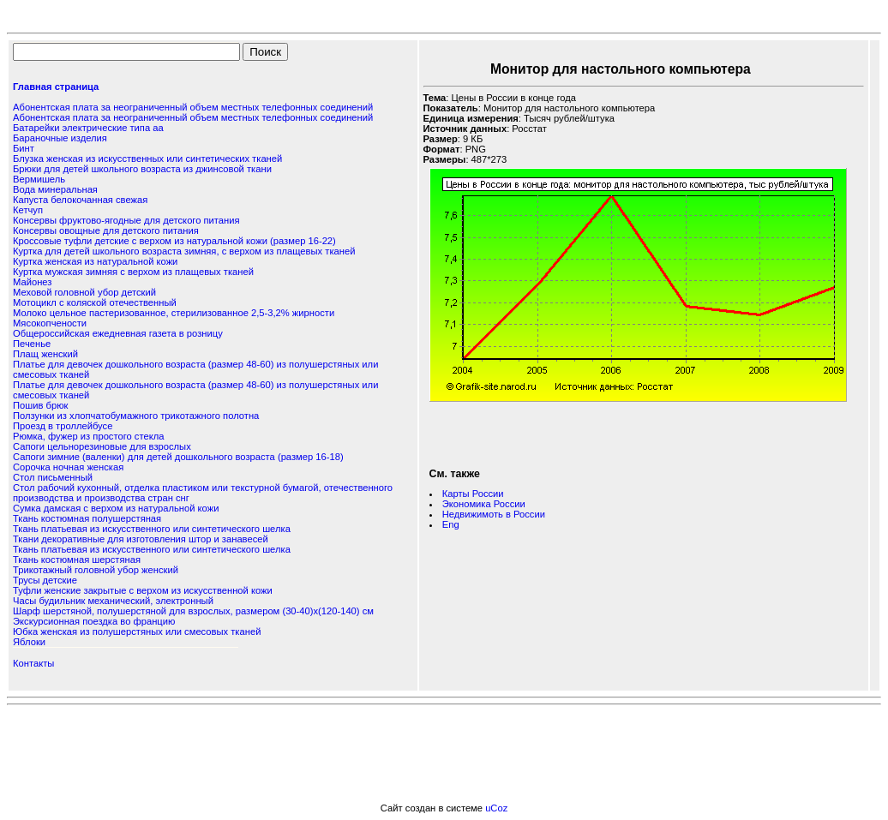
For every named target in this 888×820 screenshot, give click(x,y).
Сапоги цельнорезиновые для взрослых (102, 446)
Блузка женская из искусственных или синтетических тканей (147, 158)
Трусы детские (45, 580)
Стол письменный (53, 477)
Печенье (32, 343)
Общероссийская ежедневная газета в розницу (118, 333)
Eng (450, 524)
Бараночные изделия (60, 138)
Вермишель (39, 179)
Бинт (23, 148)
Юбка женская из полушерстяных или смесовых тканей (137, 631)
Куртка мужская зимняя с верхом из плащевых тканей (133, 271)
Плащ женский (45, 354)
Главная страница (56, 86)
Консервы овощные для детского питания (106, 230)
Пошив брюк (40, 405)
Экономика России (483, 504)
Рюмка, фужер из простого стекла (88, 436)
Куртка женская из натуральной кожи (95, 261)
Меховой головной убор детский (84, 292)
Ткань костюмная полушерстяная (87, 518)
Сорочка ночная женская (68, 467)
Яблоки (29, 642)
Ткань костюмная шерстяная (77, 559)
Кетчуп (28, 210)
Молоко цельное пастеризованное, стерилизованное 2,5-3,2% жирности (173, 313)
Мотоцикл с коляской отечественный (95, 302)
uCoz (496, 808)
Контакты (33, 663)
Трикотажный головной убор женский (95, 570)
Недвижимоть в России (493, 514)
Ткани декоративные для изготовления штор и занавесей (140, 539)
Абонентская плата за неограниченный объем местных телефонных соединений (193, 107)
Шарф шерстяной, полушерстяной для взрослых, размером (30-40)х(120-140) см (193, 611)
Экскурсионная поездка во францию (94, 621)
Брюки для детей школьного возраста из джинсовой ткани (142, 169)
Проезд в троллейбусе (62, 426)
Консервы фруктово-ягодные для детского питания (126, 220)
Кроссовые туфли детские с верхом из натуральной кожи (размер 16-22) (174, 241)
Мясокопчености (50, 323)
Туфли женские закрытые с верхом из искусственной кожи (143, 590)
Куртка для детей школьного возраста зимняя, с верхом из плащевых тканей (184, 251)
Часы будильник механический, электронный (113, 601)
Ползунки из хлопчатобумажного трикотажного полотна (136, 415)
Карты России (473, 493)
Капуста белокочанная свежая (80, 200)
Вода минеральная (55, 189)
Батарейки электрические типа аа (88, 128)
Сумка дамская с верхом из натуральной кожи (116, 508)
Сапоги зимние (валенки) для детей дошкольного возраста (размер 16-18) (178, 457)
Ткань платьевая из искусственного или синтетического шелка (152, 529)
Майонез (32, 282)
